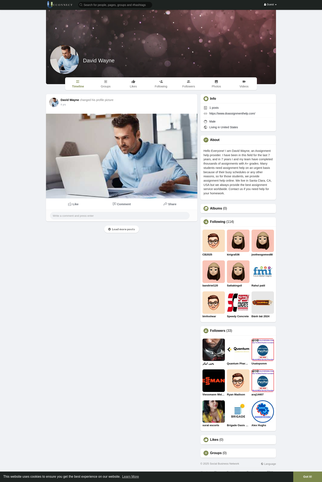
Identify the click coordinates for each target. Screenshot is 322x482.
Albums (216, 208)
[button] (115, 4)
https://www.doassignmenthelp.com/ (232, 113)
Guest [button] (270, 4)
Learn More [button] (130, 476)
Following (217, 221)
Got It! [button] (307, 476)
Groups (216, 453)
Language (268, 464)
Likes (214, 439)
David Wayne (99, 60)
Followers (217, 330)
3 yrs (63, 104)
